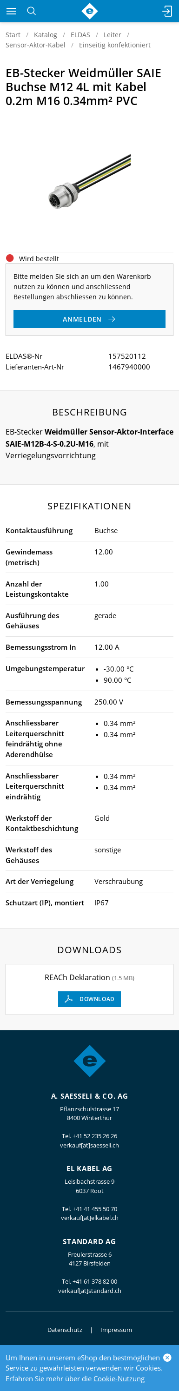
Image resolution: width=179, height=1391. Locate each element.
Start (13, 34)
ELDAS (80, 34)
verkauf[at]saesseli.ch (89, 1145)
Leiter (112, 34)
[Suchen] (31, 11)
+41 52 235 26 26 (95, 1136)
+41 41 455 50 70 (95, 1209)
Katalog (45, 34)
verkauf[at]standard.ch (89, 1290)
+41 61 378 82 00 (95, 1281)
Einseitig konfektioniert (115, 44)
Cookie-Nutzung (119, 1378)
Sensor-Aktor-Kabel (36, 44)
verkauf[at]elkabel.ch (90, 1217)
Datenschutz (64, 1329)
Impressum (116, 1329)
